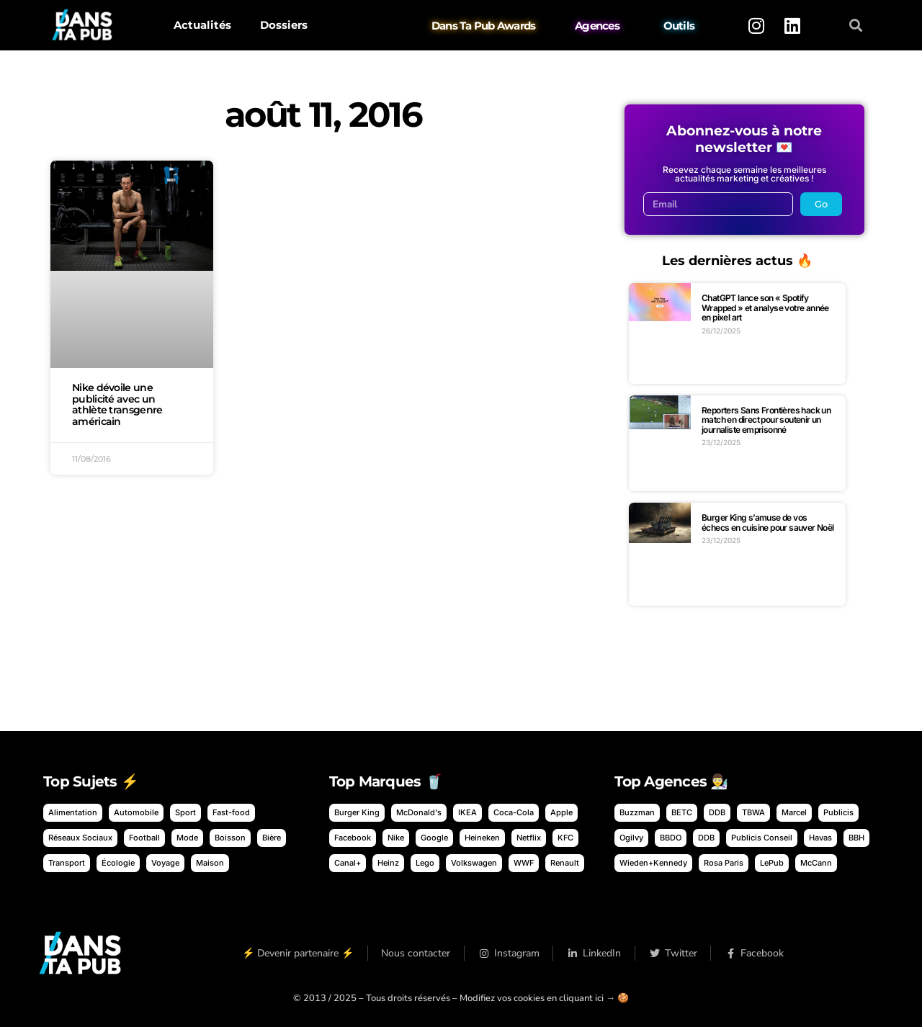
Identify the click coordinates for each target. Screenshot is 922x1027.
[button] (856, 25)
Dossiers (284, 25)
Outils (679, 25)
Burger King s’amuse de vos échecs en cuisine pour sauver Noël (768, 522)
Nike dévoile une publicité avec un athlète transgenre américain (117, 404)
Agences (597, 25)
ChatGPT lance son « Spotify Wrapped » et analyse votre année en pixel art (765, 307)
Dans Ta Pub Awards (483, 25)
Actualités (202, 25)
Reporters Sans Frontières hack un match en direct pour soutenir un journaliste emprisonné (766, 420)
